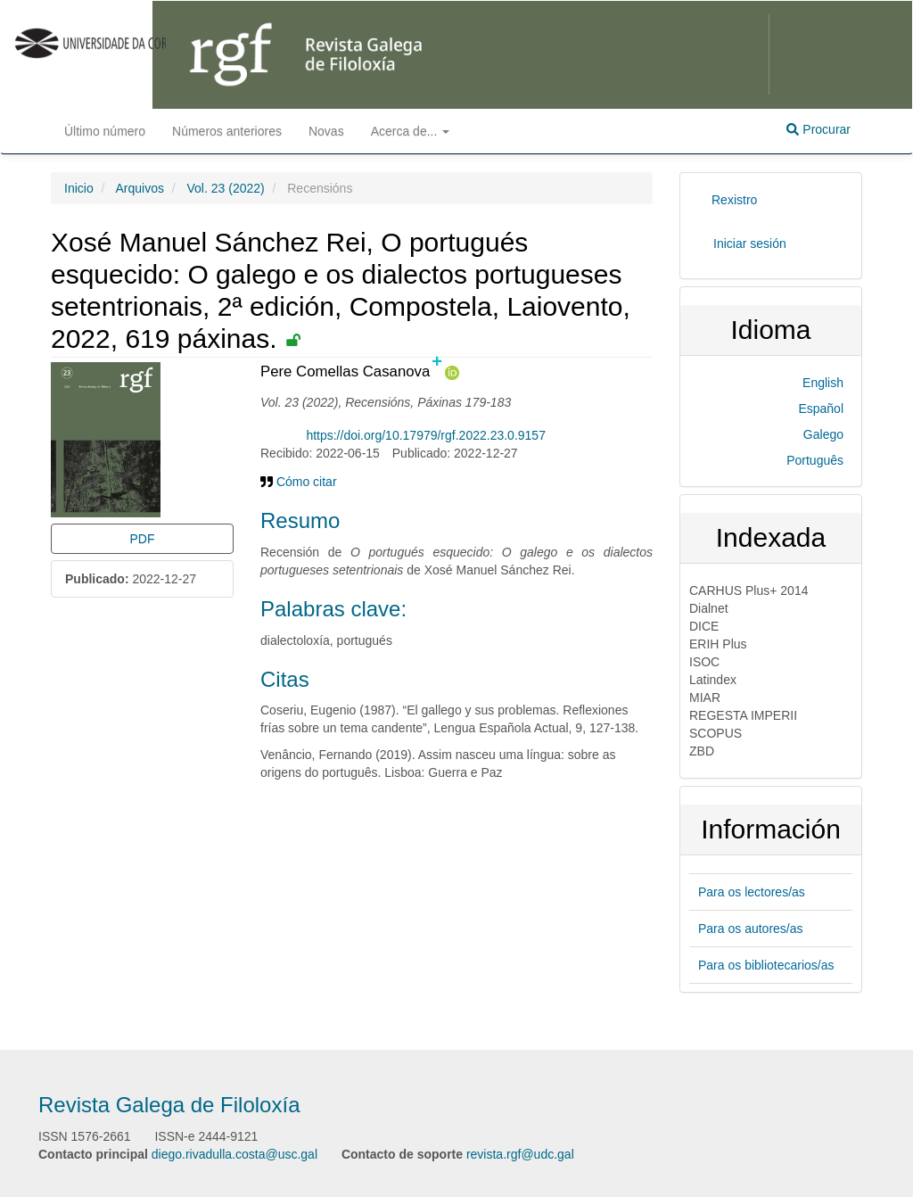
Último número (104, 131)
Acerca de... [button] (410, 131)
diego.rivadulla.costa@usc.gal (234, 1154)
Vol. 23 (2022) (226, 188)
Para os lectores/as (751, 892)
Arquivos (139, 188)
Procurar (818, 129)
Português (814, 460)
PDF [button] (142, 539)
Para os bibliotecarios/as (766, 965)
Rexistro (734, 200)
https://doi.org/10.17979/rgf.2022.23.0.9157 (426, 435)
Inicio (79, 188)
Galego (823, 434)
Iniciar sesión (749, 243)
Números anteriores (227, 131)
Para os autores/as (750, 928)
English (822, 383)
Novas (326, 131)
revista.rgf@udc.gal (520, 1154)
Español (820, 408)
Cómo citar (298, 482)
